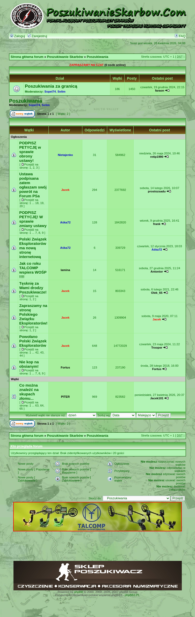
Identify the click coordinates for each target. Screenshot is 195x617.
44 (21, 355)
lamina (65, 270)
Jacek (65, 189)
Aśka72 (65, 222)
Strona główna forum (27, 57)
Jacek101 (156, 398)
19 (42, 203)
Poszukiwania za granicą (51, 86)
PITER (65, 396)
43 (42, 352)
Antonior (156, 271)
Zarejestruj (37, 36)
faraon (159, 90)
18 (37, 203)
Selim (61, 91)
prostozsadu (156, 191)
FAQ (180, 36)
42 (37, 352)
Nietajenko (65, 154)
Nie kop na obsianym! (29, 364)
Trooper (156, 347)
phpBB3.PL (132, 595)
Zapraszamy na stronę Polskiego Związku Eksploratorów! (33, 314)
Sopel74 (50, 91)
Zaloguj (17, 36)
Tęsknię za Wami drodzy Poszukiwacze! (33, 287)
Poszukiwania (97, 57)
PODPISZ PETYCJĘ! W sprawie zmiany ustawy (33, 219)
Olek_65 (156, 292)
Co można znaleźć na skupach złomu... (29, 392)
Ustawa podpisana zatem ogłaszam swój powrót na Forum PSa (33, 185)
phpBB (78, 591)
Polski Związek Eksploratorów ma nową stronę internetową (33, 248)
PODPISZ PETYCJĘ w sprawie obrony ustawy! (30, 152)
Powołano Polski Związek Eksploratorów (33, 341)
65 (21, 408)
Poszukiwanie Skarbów (65, 57)
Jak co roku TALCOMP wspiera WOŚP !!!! (32, 270)
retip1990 (156, 156)
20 (21, 206)
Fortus (65, 367)
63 (37, 405)
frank (156, 223)
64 (42, 405)
